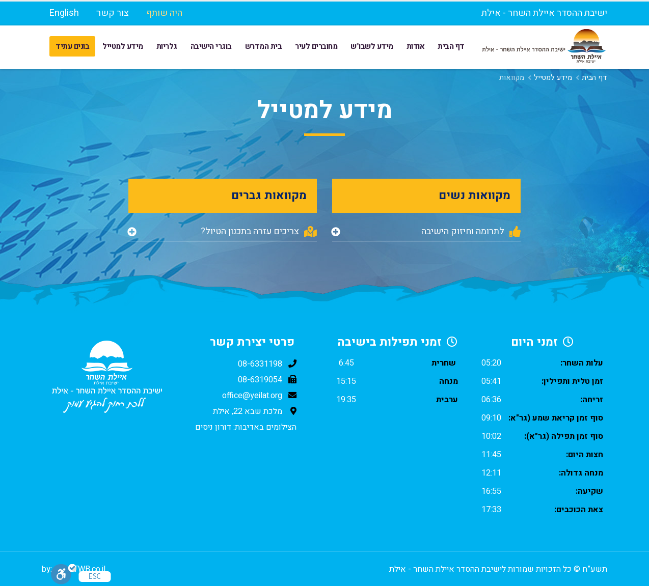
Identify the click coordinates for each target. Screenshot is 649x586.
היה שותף (164, 13)
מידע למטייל (122, 46)
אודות (416, 46)
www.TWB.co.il (79, 569)
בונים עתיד (72, 46)
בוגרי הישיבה (211, 46)
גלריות (166, 46)
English (64, 13)
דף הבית (451, 46)
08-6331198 (260, 364)
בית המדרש (263, 46)
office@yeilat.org (252, 395)
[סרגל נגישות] (63, 574)
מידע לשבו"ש (371, 46)
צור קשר (112, 13)
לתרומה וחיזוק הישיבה (471, 231)
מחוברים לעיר (316, 46)
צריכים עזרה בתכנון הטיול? (259, 231)
